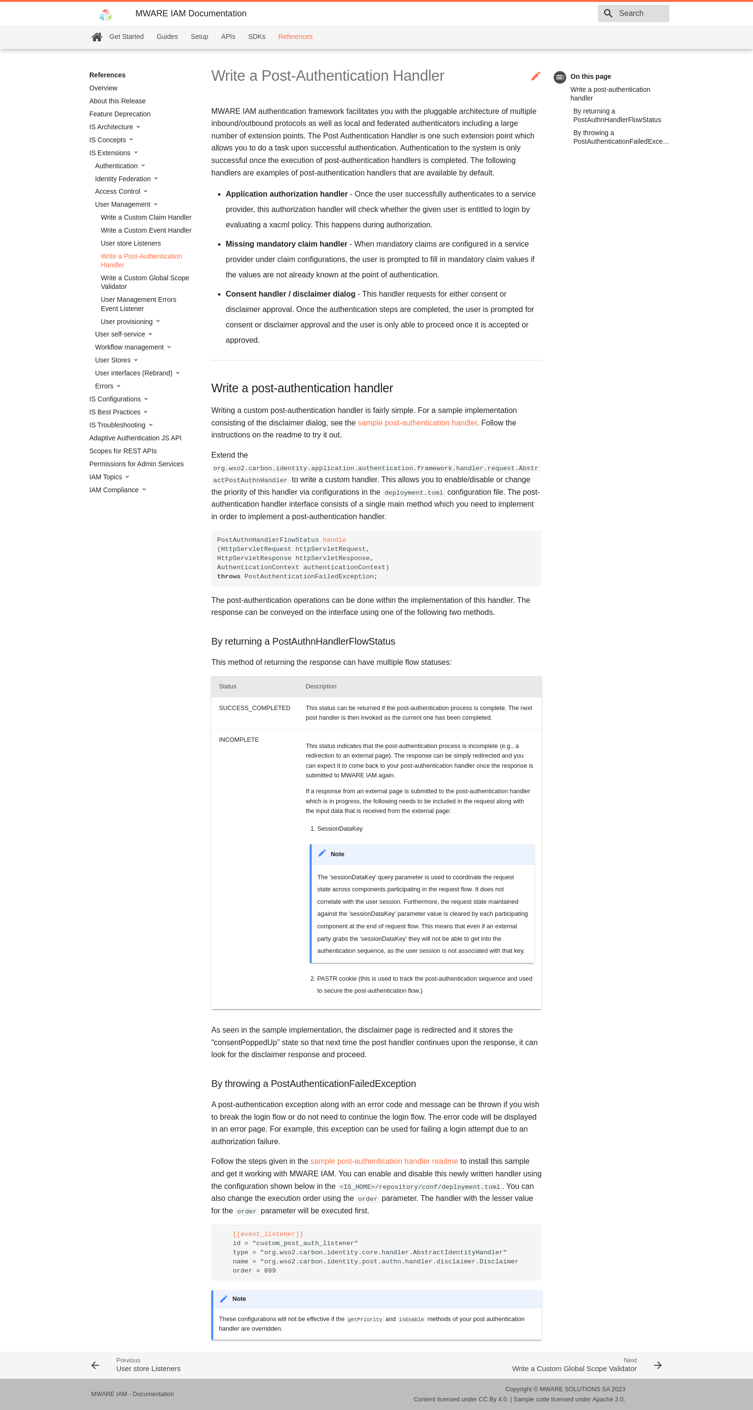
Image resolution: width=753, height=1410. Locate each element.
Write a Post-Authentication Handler (141, 260)
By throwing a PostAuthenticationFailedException (621, 137)
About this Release (117, 101)
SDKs (257, 36)
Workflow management (130, 347)
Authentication (117, 166)
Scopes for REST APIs (123, 451)
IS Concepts (108, 140)
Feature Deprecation (120, 114)
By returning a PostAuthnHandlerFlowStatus (617, 115)
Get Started (126, 36)
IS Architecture (112, 127)
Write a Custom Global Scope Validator (145, 282)
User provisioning (128, 321)
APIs (228, 36)
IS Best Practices (115, 412)
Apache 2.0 (608, 1399)
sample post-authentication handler (417, 423)
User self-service (121, 334)
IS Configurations (116, 399)
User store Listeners (131, 243)
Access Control (118, 191)
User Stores (114, 360)
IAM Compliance (115, 490)
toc (560, 77)
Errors (105, 386)
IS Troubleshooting (118, 425)
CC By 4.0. (494, 1399)
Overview (103, 88)
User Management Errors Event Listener (138, 304)
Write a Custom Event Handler (146, 230)
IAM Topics (106, 477)
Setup (199, 36)
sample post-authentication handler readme (384, 1161)
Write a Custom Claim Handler (146, 217)
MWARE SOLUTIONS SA (575, 1389)
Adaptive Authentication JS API (135, 438)
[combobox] (614, 13)
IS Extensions (111, 153)
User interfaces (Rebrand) (134, 373)
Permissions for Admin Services (136, 464)
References (296, 36)
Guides (167, 36)
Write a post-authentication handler (610, 94)
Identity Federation (124, 179)
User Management (123, 204)
